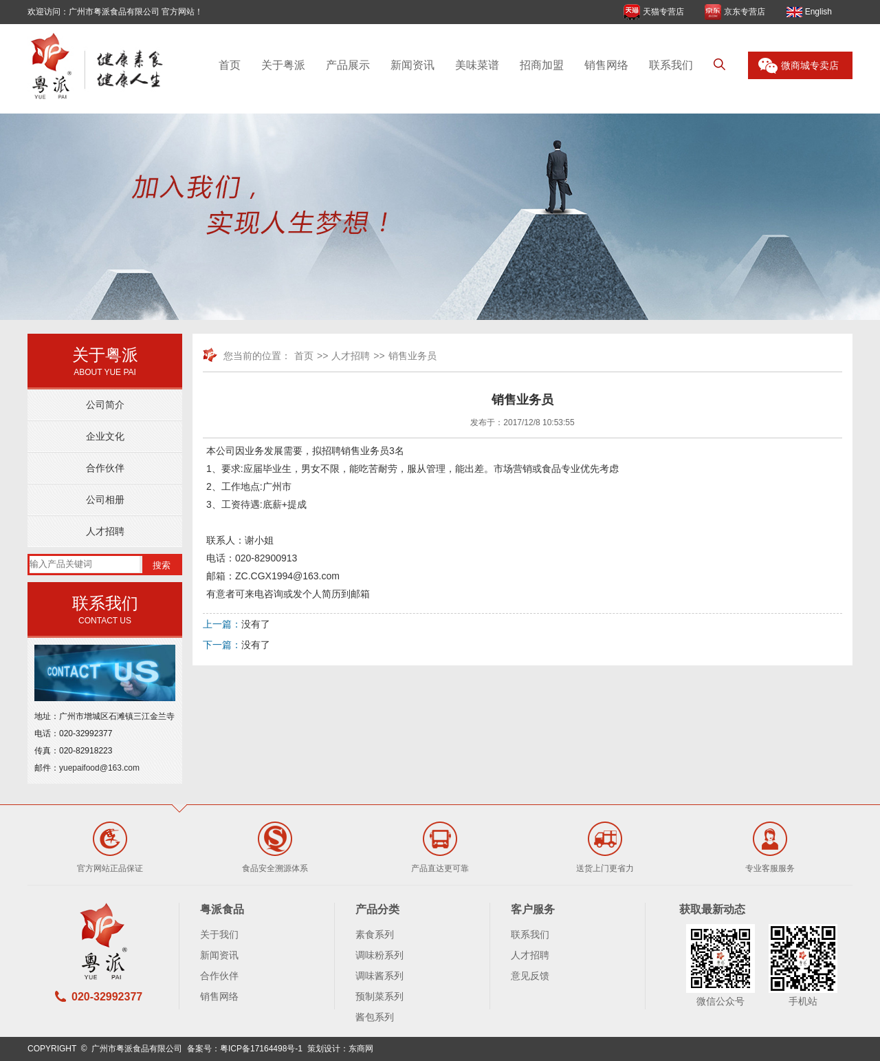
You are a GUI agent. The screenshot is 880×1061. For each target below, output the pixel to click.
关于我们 (219, 934)
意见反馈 (530, 975)
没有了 (255, 624)
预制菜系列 (379, 996)
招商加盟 (542, 65)
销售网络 (606, 65)
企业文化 (105, 436)
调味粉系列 (379, 955)
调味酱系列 (379, 975)
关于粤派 (283, 65)
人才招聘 (105, 531)
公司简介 (105, 404)
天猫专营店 (663, 12)
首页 (230, 65)
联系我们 (671, 65)
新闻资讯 (412, 65)
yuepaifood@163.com (99, 768)
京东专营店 (744, 12)
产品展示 (348, 65)
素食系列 (374, 934)
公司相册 (105, 499)
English (818, 12)
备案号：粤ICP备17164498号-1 (244, 1048)
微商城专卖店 (810, 65)
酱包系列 (374, 1016)
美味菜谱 (477, 65)
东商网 (361, 1048)
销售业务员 (412, 355)
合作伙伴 (105, 467)
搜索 (161, 565)
